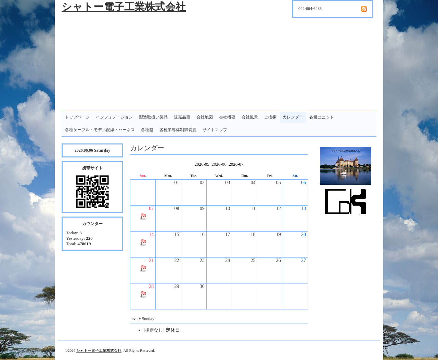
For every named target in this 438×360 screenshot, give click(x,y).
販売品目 (182, 117)
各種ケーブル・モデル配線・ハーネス (100, 129)
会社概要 (227, 117)
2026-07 (236, 164)
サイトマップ (215, 129)
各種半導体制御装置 (177, 129)
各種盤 (147, 129)
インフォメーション (114, 117)
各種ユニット (321, 117)
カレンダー (293, 117)
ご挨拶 (270, 117)
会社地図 (204, 117)
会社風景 (250, 117)
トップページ (77, 117)
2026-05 (201, 164)
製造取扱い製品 (153, 117)
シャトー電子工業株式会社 (124, 6)
